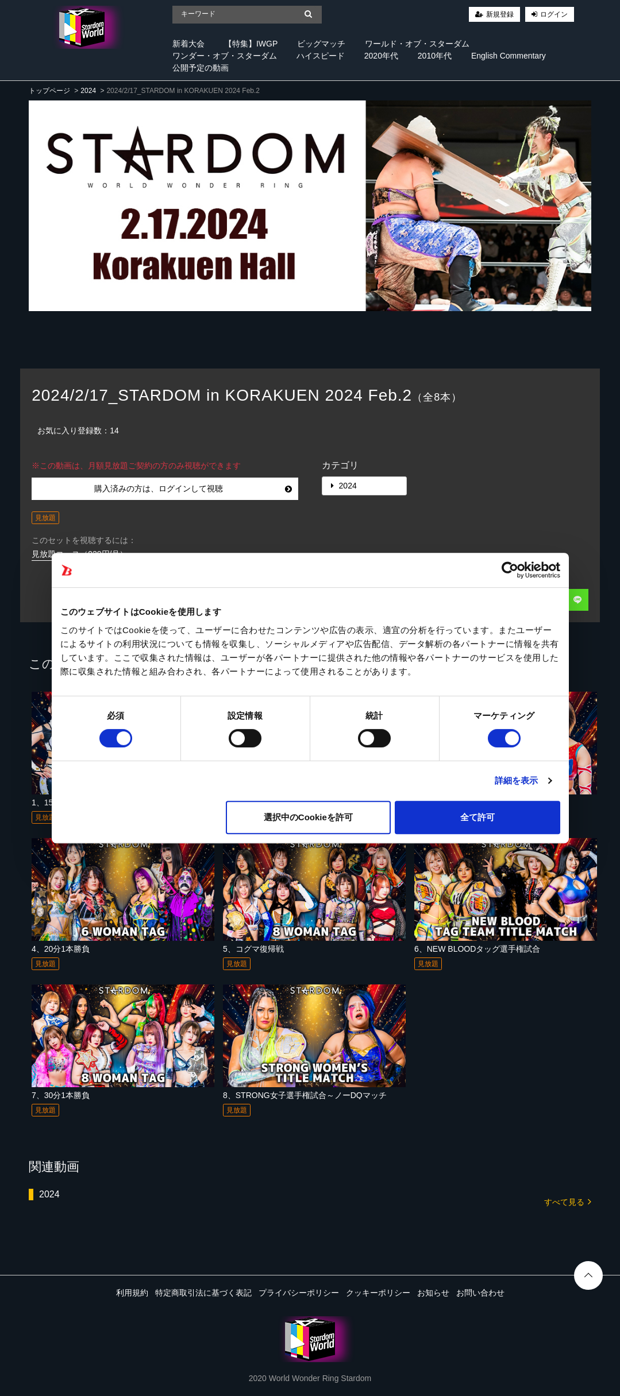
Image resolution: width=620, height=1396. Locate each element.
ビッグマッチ (321, 43)
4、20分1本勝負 (61, 948)
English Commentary (508, 55)
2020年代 (381, 55)
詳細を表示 (516, 780)
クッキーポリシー (378, 1292)
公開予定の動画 (200, 67)
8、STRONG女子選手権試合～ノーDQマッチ (305, 1095)
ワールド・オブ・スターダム (417, 43)
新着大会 (188, 43)
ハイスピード (320, 55)
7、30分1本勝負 (61, 1095)
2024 (88, 91)
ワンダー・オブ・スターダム (224, 55)
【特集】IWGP (251, 43)
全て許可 (477, 817)
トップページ (49, 91)
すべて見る (567, 1201)
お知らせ (433, 1292)
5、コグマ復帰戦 (253, 948)
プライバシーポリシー (299, 1292)
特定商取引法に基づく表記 (203, 1292)
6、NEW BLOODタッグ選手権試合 (477, 948)
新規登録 (500, 14)
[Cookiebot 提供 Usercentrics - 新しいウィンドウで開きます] (510, 570)
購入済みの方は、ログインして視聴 (193, 488)
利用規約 (132, 1292)
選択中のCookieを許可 (308, 817)
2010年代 (435, 55)
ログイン (554, 14)
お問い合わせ (480, 1292)
